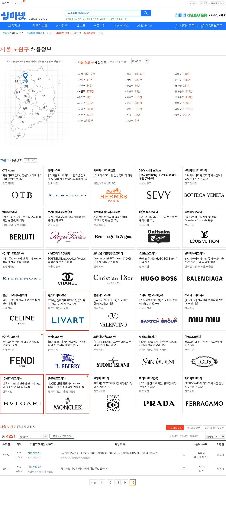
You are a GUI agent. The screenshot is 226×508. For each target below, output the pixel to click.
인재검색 (62, 25)
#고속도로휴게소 (119, 19)
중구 (85, 120)
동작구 (84, 97)
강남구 (135, 74)
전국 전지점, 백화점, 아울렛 (199, 266)
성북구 (182, 103)
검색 (146, 13)
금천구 (182, 85)
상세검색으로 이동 (62, 436)
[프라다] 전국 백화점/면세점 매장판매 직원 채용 (157, 384)
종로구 (182, 115)
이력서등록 (187, 26)
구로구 (133, 85)
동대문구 (184, 91)
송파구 (86, 109)
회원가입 (203, 3)
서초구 (86, 103)
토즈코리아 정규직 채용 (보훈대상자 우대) (203, 343)
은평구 (133, 115)
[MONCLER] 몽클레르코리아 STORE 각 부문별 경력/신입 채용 (66, 385)
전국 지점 (53, 183)
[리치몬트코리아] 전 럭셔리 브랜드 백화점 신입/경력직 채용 (21, 260)
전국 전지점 (191, 183)
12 (109, 482)
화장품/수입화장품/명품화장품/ (75, 457)
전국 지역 (98, 266)
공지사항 (19, 2)
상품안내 (30, 160)
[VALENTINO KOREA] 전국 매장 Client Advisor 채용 (111, 301)
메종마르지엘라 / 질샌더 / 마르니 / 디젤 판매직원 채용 (21, 177)
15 (132, 482)
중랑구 (132, 120)
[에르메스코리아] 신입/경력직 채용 (113, 175)
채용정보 (14, 25)
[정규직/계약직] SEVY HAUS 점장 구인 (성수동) (157, 176)
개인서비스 (121, 25)
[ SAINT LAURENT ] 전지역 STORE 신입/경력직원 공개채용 (158, 343)
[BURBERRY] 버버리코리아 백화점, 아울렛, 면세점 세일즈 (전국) (67, 343)
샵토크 (80, 25)
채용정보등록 (213, 26)
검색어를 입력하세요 (78, 13)
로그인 (192, 3)
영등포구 (184, 109)
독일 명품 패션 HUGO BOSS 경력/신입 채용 (157, 260)
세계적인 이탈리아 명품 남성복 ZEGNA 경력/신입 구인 (111, 218)
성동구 (134, 103)
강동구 (182, 74)
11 (102, 482)
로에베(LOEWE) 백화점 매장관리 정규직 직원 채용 (113, 384)
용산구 (86, 115)
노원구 (86, 91)
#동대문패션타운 (74, 19)
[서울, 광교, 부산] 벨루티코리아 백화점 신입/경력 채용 (21, 218)
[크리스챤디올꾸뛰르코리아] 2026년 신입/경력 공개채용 (112, 260)
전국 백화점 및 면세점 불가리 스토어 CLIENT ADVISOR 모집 (21, 385)
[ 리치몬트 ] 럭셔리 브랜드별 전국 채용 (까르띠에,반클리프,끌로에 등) (67, 177)
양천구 (134, 109)
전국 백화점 (8, 183)
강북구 (85, 79)
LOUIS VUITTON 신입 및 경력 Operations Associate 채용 (200, 218)
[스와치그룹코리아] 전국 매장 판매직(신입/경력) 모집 (158, 301)
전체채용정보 (175, 428)
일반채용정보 (193, 428)
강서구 (134, 79)
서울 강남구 (54, 266)
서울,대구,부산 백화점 (105, 183)
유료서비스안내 (217, 3)
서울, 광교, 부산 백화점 (14, 225)
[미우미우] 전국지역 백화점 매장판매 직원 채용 (204, 301)
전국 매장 (98, 349)
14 (125, 482)
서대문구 (184, 97)
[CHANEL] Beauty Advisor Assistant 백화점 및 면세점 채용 (67, 260)
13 (117, 482)
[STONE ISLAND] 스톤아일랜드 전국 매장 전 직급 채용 (112, 343)
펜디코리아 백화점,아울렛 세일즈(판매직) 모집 (20, 343)
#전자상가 (105, 19)
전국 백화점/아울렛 (58, 308)
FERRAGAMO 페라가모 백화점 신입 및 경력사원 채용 (204, 384)
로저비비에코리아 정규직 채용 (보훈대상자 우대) (66, 218)
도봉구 (133, 91)
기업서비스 (144, 25)
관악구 (182, 79)
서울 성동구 (145, 183)
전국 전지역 (145, 308)
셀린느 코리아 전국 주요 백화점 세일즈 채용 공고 (21, 301)
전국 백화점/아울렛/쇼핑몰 (61, 391)
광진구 (86, 85)
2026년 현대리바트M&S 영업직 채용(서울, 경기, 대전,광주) (66, 301)
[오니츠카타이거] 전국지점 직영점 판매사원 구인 (158, 218)
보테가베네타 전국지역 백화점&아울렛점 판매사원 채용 (203, 177)
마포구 (134, 97)
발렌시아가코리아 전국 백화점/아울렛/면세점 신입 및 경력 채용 (204, 260)
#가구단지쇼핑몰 (91, 19)
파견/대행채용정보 (214, 428)
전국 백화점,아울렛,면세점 (152, 349)
